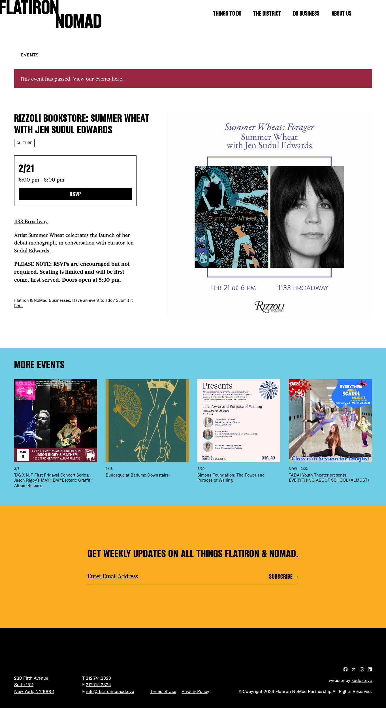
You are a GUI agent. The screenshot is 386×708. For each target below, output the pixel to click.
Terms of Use (163, 691)
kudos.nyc (361, 680)
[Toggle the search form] (369, 13)
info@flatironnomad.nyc (110, 691)
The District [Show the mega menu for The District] (267, 13)
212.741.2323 (98, 678)
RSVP (75, 194)
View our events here (97, 79)
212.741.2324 (98, 684)
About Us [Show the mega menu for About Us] (342, 13)
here (18, 305)
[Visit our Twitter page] (354, 669)
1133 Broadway (31, 221)
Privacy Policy (195, 691)
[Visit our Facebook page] (346, 669)
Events (30, 55)
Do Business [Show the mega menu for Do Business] (306, 13)
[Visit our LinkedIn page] (370, 669)
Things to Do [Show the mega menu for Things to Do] (227, 13)
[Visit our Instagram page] (362, 669)
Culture (24, 143)
